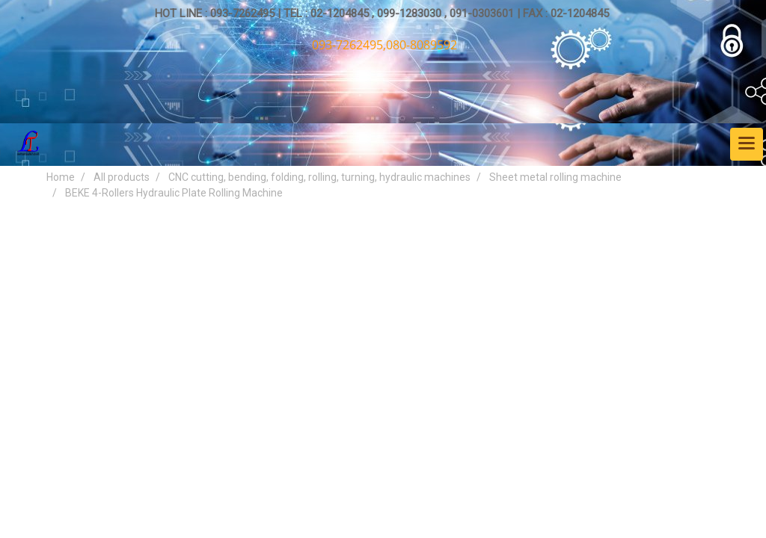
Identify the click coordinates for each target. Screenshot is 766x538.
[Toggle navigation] (746, 144)
